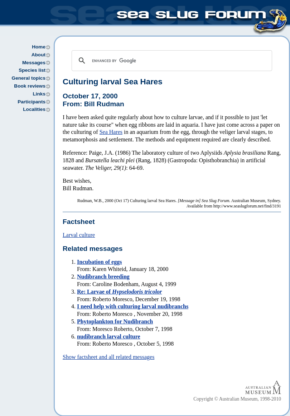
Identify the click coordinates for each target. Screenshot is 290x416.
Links (39, 94)
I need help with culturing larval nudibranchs (132, 306)
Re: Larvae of (119, 292)
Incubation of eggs (99, 262)
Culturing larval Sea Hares (113, 81)
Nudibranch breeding (103, 277)
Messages (33, 62)
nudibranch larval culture (108, 336)
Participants (31, 101)
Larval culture (79, 235)
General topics (28, 78)
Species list (32, 70)
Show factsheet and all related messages (108, 357)
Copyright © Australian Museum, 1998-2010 (237, 399)
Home (38, 47)
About (38, 54)
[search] (171, 60)
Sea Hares (111, 132)
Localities (34, 109)
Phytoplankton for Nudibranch (115, 321)
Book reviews (29, 86)
